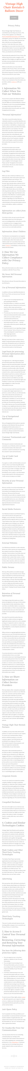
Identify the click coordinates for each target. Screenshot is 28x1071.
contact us (14, 82)
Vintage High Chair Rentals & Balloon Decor (14, 7)
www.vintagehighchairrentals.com (11, 36)
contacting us (15, 1042)
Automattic (19, 1068)
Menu (15, 17)
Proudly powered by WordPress (14, 1066)
